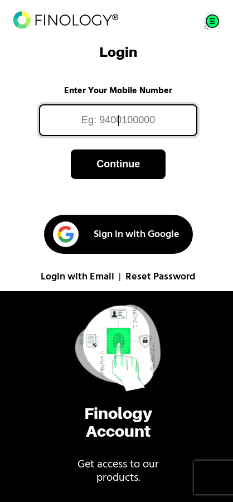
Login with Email (77, 277)
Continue (118, 164)
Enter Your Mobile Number (118, 90)
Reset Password (160, 277)
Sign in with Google (116, 234)
